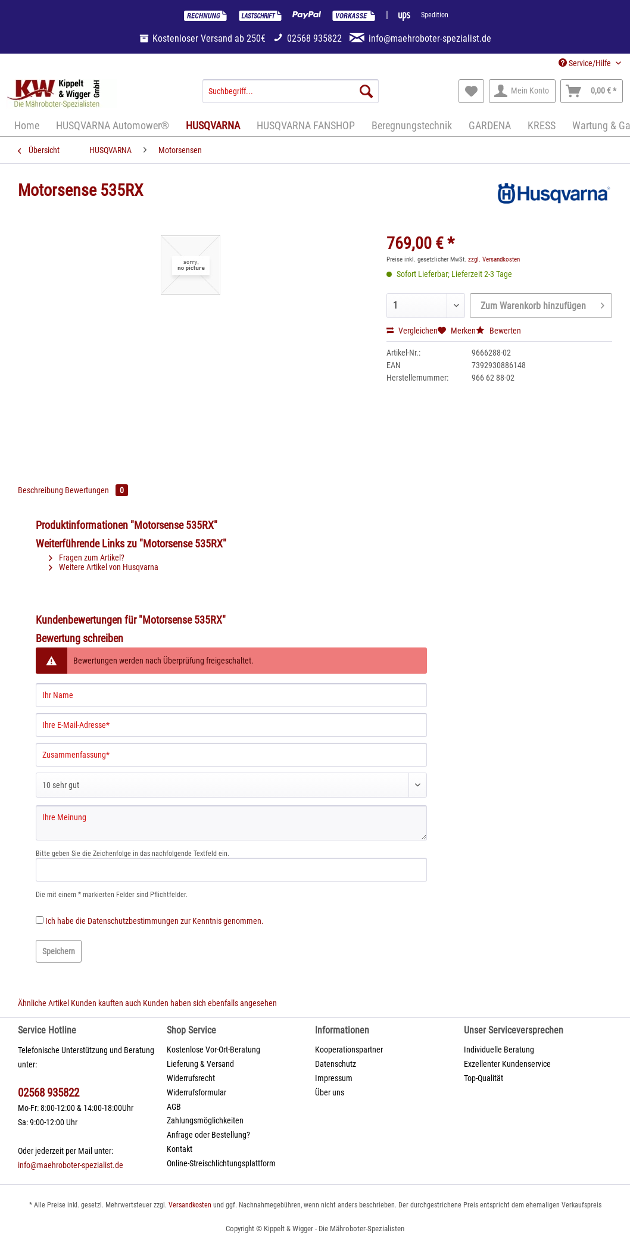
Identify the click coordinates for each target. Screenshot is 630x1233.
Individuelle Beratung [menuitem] (499, 1049)
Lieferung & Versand (200, 1064)
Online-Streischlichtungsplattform (221, 1163)
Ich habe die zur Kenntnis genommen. (154, 921)
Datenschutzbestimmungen (133, 921)
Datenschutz (335, 1064)
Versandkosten (190, 1205)
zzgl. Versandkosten (494, 259)
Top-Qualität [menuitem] (483, 1078)
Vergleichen (412, 330)
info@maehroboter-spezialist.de (70, 1165)
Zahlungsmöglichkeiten (205, 1120)
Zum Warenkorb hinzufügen (542, 304)
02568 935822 (48, 1093)
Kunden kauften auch (106, 1003)
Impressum (334, 1078)
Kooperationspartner (349, 1049)
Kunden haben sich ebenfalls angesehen (210, 1003)
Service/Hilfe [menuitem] (586, 63)
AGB (174, 1106)
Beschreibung (40, 490)
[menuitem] (290, 96)
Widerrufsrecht (191, 1078)
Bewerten (498, 330)
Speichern (58, 951)
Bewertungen (96, 490)
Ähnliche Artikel (43, 1003)
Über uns (329, 1092)
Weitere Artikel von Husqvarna (103, 567)
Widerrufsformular (196, 1092)
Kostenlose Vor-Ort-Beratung (213, 1049)
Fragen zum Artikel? (86, 557)
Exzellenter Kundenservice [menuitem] (507, 1064)
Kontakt (179, 1149)
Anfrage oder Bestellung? (208, 1134)
